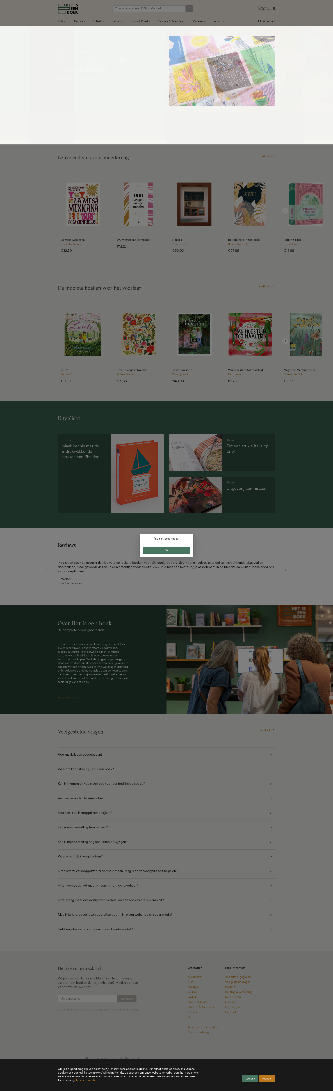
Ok (166, 550)
